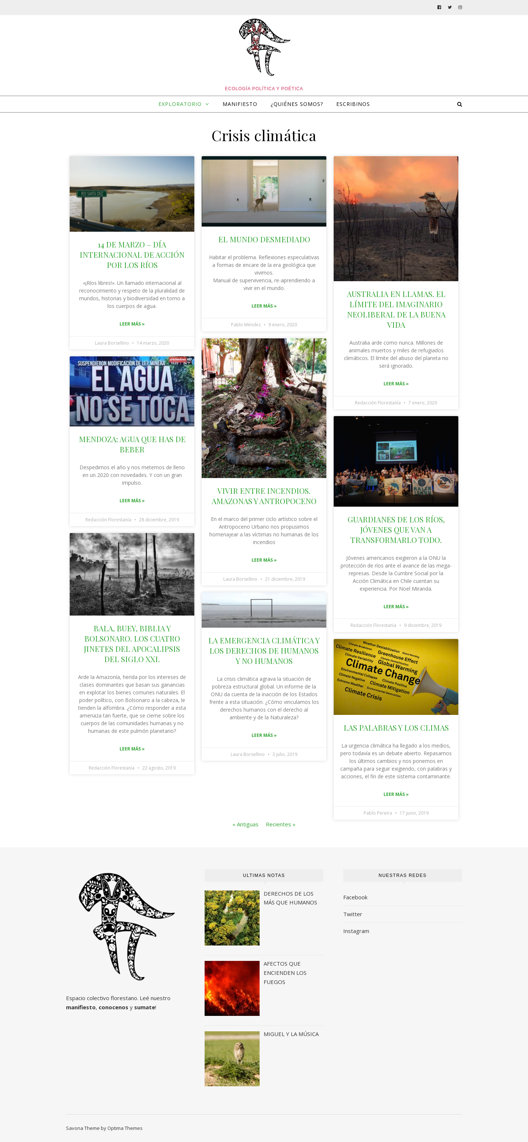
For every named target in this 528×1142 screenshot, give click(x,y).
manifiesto (81, 1007)
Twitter (352, 914)
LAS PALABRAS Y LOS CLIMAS (396, 727)
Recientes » (281, 824)
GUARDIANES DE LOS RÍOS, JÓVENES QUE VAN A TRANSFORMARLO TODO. (396, 529)
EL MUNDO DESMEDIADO (264, 239)
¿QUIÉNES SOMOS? (297, 103)
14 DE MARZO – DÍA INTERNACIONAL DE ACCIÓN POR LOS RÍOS (132, 254)
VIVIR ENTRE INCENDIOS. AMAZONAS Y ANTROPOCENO (264, 495)
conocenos (113, 1007)
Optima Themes (125, 1128)
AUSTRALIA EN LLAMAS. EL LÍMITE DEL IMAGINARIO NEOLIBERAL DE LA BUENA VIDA (396, 309)
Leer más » (132, 324)
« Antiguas (245, 824)
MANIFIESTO (240, 103)
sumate (144, 1007)
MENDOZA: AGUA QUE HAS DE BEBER (132, 444)
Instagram (356, 930)
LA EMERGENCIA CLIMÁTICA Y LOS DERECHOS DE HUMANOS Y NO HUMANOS (264, 650)
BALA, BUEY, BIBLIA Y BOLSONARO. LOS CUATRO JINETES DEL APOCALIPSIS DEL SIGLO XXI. (132, 643)
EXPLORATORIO (180, 103)
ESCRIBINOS (353, 103)
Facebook (355, 897)
